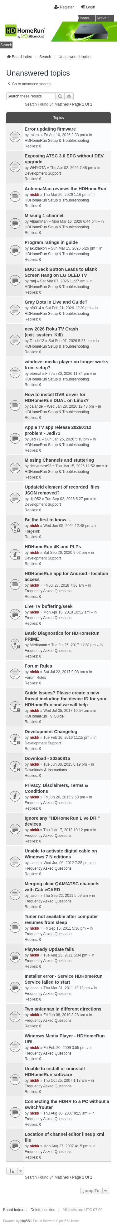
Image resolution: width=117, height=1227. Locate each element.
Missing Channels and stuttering (59, 460)
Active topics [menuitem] (105, 18)
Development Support (43, 173)
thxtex (35, 135)
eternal (35, 373)
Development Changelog (51, 731)
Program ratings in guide (51, 242)
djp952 (35, 499)
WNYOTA (38, 168)
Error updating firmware (50, 129)
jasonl (34, 863)
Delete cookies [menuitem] (43, 1210)
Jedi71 (35, 439)
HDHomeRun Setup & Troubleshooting (57, 140)
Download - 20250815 (47, 758)
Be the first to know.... (48, 519)
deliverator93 (40, 466)
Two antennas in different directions (63, 1008)
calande (36, 406)
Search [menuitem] (6, 45)
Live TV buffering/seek (49, 606)
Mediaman (38, 645)
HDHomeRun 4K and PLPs (53, 546)
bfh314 (35, 308)
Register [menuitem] (64, 7)
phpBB (25, 1221)
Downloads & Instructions (46, 770)
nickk (34, 194)
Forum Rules (38, 665)
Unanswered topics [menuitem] (86, 18)
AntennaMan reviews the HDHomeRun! (66, 188)
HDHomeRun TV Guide (44, 716)
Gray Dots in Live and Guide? (56, 302)
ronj (33, 281)
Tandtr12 (37, 341)
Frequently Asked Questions (48, 591)
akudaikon (38, 248)
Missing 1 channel (44, 215)
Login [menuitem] (87, 7)
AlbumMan (38, 221)
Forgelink (32, 531)
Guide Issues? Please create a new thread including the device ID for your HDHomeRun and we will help (66, 698)
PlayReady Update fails (49, 949)
